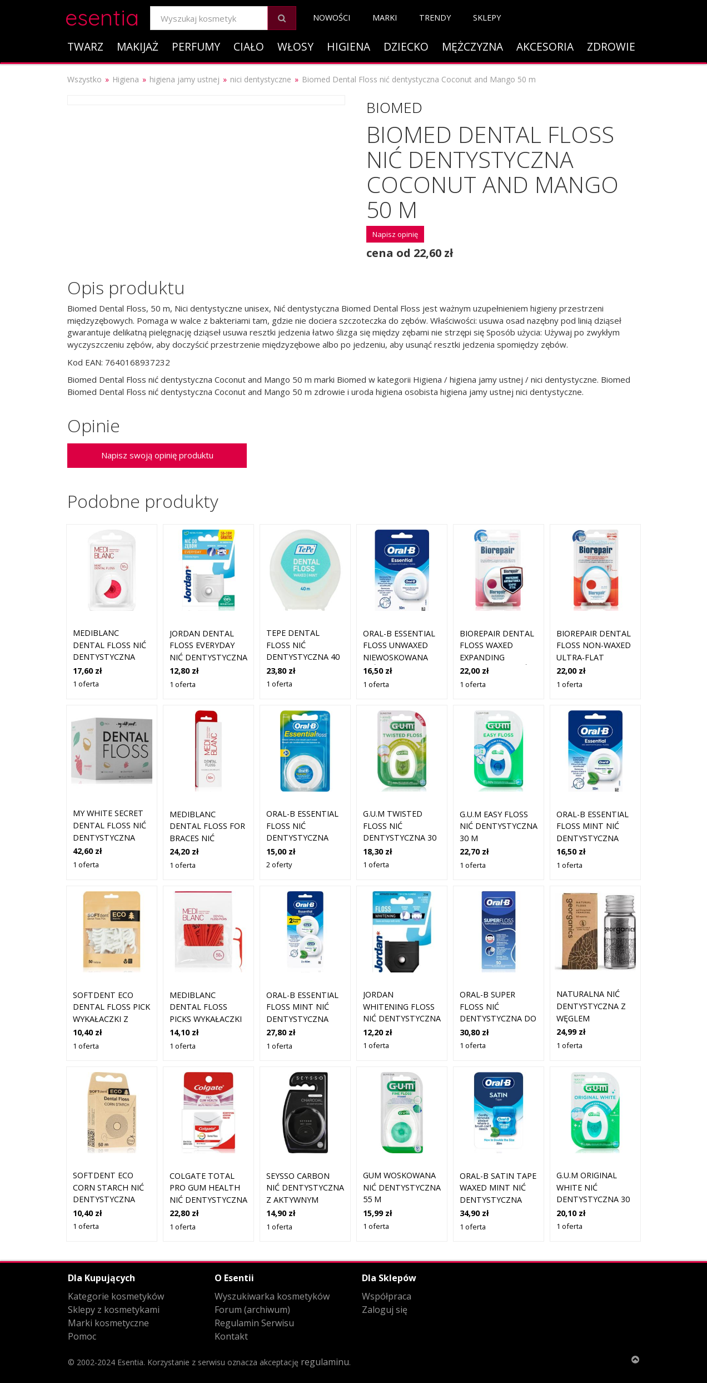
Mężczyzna (472, 46)
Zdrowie (611, 46)
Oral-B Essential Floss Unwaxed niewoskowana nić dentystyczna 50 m (402, 657)
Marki (384, 17)
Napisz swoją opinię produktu (157, 455)
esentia (102, 15)
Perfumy (196, 46)
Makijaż (137, 46)
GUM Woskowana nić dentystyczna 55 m (402, 1187)
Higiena (348, 46)
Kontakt (231, 1336)
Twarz (85, 46)
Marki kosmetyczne (108, 1323)
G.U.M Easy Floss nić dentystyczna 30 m (498, 826)
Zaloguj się (384, 1309)
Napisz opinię (395, 234)
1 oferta (86, 684)
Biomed (394, 107)
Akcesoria (545, 46)
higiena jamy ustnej (185, 79)
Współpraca (386, 1296)
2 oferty (279, 865)
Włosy (295, 46)
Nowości (331, 17)
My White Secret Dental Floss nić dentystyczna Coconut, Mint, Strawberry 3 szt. (111, 837)
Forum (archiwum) (252, 1309)
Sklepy (487, 17)
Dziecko (406, 46)
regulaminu (325, 1362)
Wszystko (84, 79)
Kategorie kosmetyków (116, 1296)
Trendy (435, 17)
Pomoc (82, 1336)
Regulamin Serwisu (254, 1323)
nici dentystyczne (260, 79)
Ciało (248, 46)
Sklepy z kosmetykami (114, 1309)
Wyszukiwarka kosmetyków (272, 1296)
